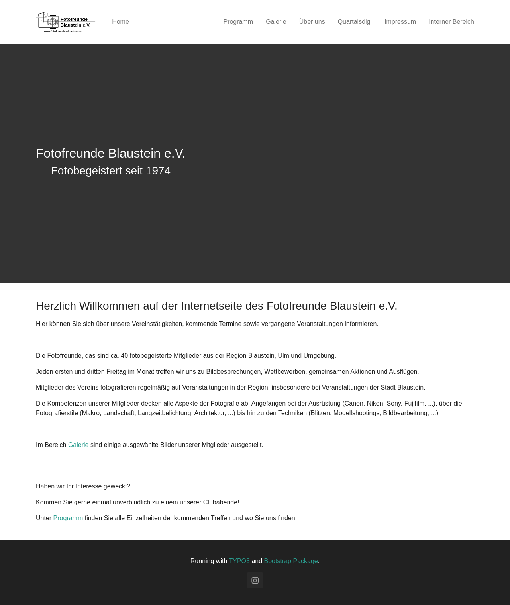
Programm (68, 518)
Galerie (78, 444)
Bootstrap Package (291, 561)
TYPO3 (239, 561)
